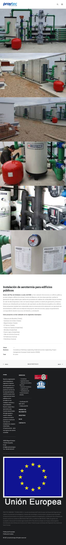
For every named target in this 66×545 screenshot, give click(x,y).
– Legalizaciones (24, 389)
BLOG (20, 419)
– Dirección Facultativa (25, 387)
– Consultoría (23, 379)
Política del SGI (24, 406)
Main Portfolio (33, 364)
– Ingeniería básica (24, 381)
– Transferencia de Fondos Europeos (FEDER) (24, 393)
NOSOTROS (22, 415)
